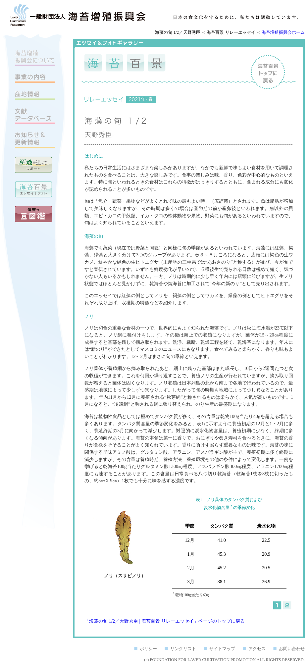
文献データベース (35, 116)
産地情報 (35, 95)
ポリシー (148, 648)
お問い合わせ (292, 648)
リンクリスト (183, 648)
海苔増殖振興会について (35, 58)
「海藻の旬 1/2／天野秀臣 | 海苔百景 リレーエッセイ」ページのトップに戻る (164, 621)
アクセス (257, 648)
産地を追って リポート (33, 165)
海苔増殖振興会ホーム (283, 32)
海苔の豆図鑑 (33, 214)
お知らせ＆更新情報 (35, 140)
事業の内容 (35, 78)
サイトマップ (222, 648)
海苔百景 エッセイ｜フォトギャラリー (33, 189)
